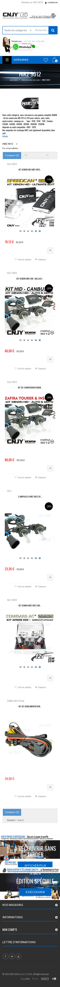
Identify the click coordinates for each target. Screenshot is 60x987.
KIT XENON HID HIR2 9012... (30, 169)
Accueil (14, 80)
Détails (5, 136)
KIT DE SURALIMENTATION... (30, 706)
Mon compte (9, 930)
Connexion (53, 3)
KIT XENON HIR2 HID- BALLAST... (30, 278)
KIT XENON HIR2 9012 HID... (30, 605)
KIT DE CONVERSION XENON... (30, 387)
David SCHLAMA (26, 974)
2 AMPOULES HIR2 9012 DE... (30, 496)
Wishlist (46, 60)
